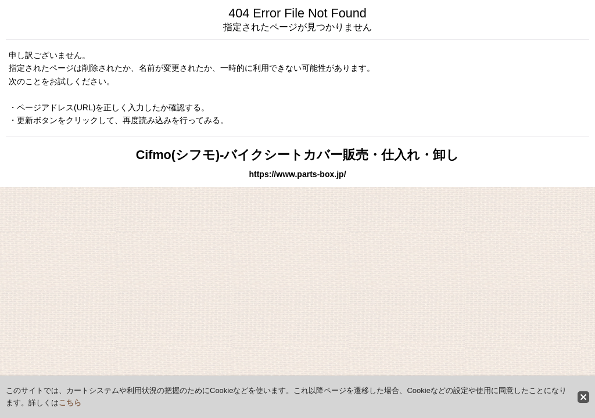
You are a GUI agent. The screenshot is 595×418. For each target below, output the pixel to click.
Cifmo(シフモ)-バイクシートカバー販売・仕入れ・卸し (298, 154)
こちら (70, 402)
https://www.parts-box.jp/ (297, 174)
